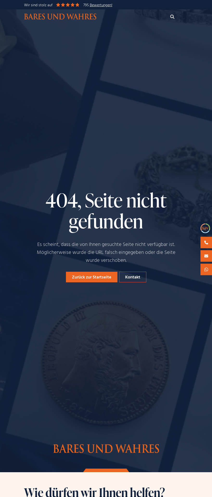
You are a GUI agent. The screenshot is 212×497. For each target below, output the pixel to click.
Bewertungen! (101, 5)
